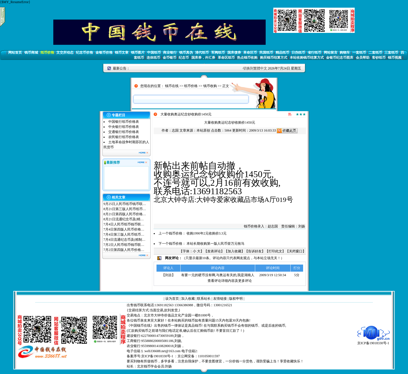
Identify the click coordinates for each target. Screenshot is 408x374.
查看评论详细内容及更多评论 (230, 281)
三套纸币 (391, 52)
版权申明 (236, 299)
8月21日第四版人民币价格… (124, 214)
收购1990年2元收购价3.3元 (207, 233)
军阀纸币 (218, 52)
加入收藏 (234, 251)
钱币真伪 (186, 52)
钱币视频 (394, 58)
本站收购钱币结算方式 (307, 58)
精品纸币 (282, 52)
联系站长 (204, 299)
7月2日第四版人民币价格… (123, 250)
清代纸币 (202, 52)
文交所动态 (64, 52)
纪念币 (184, 58)
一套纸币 (359, 52)
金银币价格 (104, 52)
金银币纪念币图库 (339, 58)
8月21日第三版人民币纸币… (124, 209)
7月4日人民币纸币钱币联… (123, 224)
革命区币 (250, 52)
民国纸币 (266, 52)
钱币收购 (210, 86)
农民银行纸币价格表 (123, 137)
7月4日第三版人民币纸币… (123, 234)
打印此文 (275, 251)
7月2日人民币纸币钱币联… (123, 245)
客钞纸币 (379, 58)
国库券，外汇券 (203, 58)
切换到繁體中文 (255, 68)
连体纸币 (153, 58)
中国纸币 (154, 52)
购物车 (345, 52)
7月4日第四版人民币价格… (123, 229)
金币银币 (169, 58)
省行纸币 (314, 52)
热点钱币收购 (247, 58)
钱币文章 (121, 52)
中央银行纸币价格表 (123, 127)
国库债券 (234, 52)
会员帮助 (362, 58)
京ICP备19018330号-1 (373, 341)
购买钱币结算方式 (273, 58)
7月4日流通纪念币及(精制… (124, 240)
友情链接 (220, 299)
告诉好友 (255, 251)
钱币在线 (172, 86)
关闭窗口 (296, 251)
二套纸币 (375, 52)
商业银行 (170, 52)
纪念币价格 (84, 52)
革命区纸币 (226, 58)
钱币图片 (138, 52)
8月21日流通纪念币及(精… (123, 219)
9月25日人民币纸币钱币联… (124, 204)
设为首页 (172, 299)
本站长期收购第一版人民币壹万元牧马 (215, 244)
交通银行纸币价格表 (123, 132)
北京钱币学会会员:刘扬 (154, 366)
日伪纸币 (298, 52)
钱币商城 (31, 52)
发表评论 (214, 251)
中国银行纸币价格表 (123, 122)
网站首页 (15, 52)
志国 (175, 130)
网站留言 (330, 52)
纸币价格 (47, 52)
